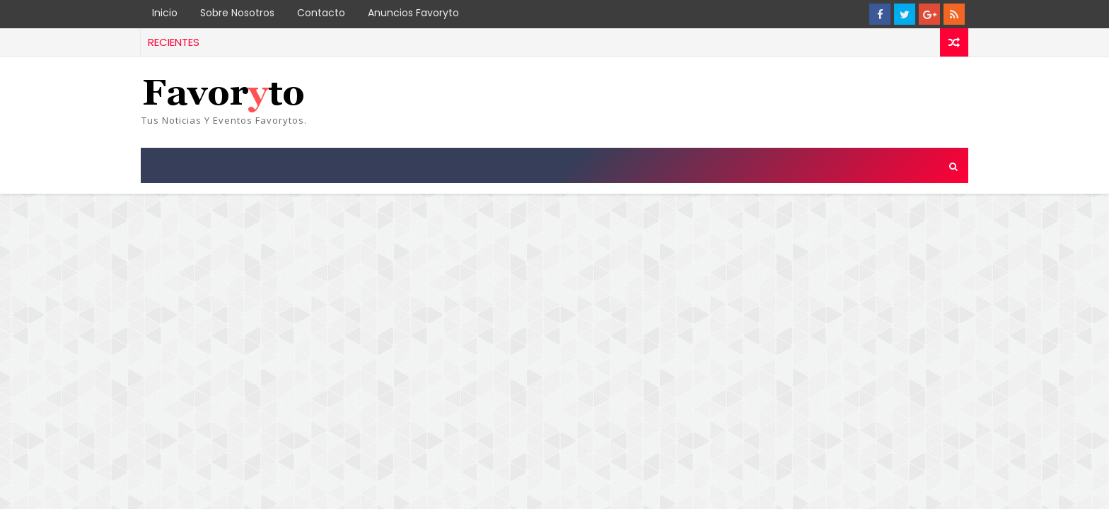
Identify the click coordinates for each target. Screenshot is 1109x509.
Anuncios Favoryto (413, 13)
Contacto (321, 13)
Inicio (165, 13)
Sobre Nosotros (237, 13)
